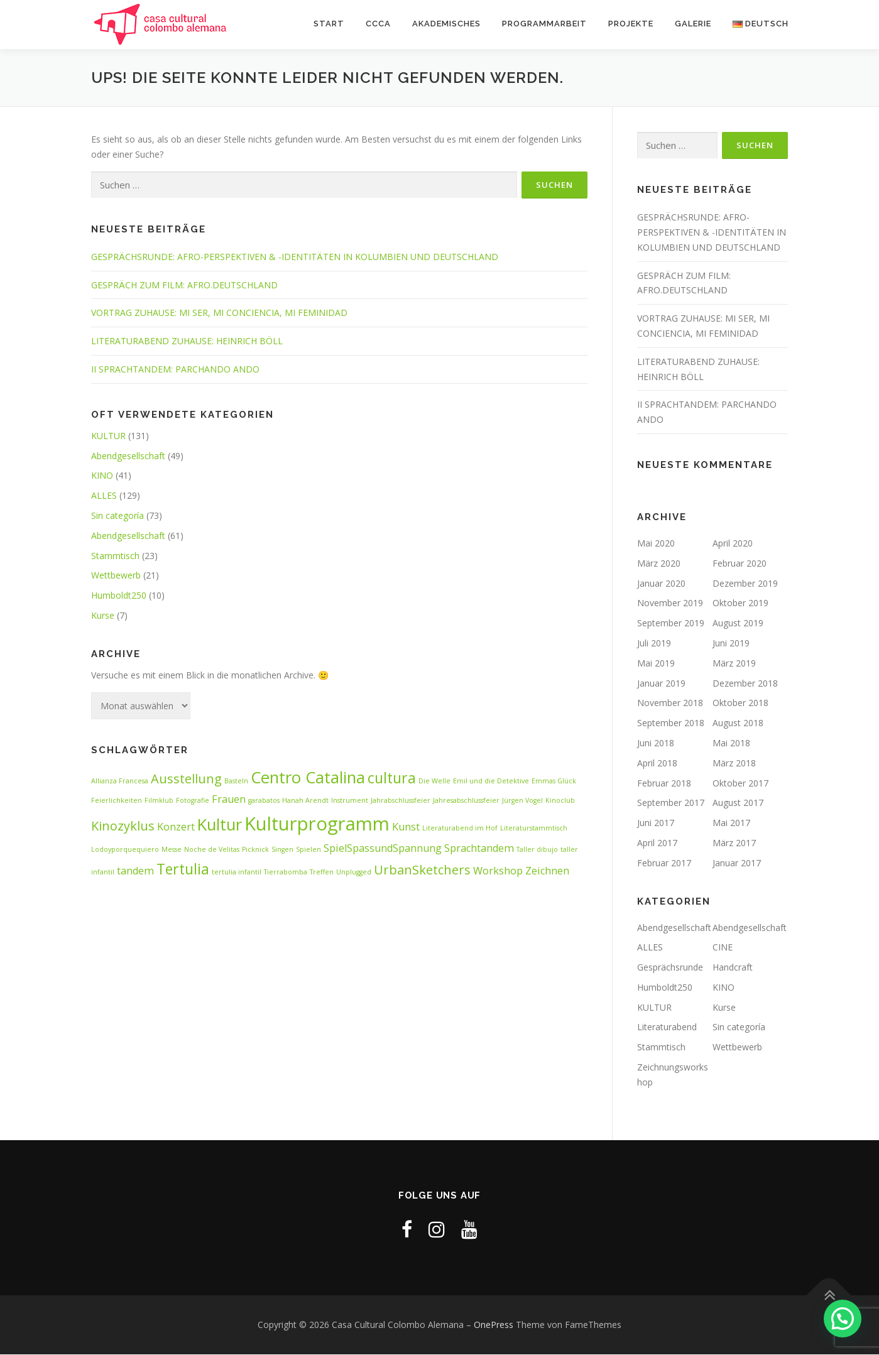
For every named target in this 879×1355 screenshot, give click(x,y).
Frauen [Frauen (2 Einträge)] (229, 800)
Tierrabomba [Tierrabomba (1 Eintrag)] (285, 872)
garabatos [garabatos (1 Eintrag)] (264, 801)
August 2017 (737, 803)
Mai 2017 (731, 823)
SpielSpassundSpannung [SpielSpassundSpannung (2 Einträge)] (383, 848)
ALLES (104, 496)
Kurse (102, 616)
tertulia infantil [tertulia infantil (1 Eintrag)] (236, 872)
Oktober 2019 (740, 603)
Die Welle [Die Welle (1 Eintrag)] (434, 780)
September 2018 (670, 723)
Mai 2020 (656, 544)
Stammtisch (115, 556)
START (329, 23)
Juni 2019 (731, 644)
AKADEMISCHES (446, 23)
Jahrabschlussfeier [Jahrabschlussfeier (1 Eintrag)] (400, 801)
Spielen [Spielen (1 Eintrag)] (308, 849)
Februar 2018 (664, 783)
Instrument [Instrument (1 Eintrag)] (349, 801)
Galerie (693, 23)
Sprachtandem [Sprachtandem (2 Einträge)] (479, 848)
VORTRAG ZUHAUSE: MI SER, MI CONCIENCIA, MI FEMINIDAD (219, 313)
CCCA (378, 23)
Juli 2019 (654, 644)
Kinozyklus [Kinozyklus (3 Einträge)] (123, 825)
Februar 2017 (664, 863)
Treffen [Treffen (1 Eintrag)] (322, 872)
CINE (722, 948)
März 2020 (658, 564)
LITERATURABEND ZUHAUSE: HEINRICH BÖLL (187, 341)
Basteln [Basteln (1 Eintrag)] (236, 780)
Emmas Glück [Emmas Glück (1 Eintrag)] (554, 780)
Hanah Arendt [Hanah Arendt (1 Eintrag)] (305, 801)
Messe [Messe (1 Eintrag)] (171, 849)
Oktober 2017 (740, 783)
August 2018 (737, 723)
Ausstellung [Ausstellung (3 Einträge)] (186, 778)
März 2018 (734, 763)
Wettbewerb (116, 576)
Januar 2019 (661, 683)
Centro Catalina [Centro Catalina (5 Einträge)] (308, 777)
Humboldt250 (118, 596)
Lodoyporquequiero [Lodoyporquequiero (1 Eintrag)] (125, 849)
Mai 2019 (656, 663)
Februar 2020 (739, 564)
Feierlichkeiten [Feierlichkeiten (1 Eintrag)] (116, 801)
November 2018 (670, 703)
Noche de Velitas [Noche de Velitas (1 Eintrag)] (211, 849)
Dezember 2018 (745, 683)
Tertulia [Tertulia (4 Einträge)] (182, 869)
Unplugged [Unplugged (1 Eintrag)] (353, 872)
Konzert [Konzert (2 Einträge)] (176, 827)
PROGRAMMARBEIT (544, 23)
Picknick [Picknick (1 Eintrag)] (255, 849)
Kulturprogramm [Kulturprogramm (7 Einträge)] (317, 823)
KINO (102, 476)
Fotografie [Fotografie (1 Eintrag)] (192, 801)
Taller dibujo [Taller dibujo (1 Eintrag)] (537, 849)
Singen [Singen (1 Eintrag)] (282, 849)
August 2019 (737, 623)
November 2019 (670, 603)
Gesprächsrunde (670, 968)
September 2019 (670, 623)
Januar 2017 (736, 863)
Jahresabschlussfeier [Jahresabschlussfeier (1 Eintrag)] (466, 801)
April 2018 (657, 763)
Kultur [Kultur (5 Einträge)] (219, 824)
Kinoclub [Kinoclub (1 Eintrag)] (560, 801)
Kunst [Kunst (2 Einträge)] (406, 827)
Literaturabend (667, 1027)
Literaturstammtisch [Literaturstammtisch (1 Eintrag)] (533, 828)
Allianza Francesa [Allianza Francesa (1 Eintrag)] (119, 780)
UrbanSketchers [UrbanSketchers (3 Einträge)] (422, 870)
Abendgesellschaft (128, 456)
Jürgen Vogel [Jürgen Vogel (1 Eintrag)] (522, 801)
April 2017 (657, 843)
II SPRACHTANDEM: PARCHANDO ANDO (175, 370)
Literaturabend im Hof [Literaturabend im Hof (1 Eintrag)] (460, 828)
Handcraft (732, 968)
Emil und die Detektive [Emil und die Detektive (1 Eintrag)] (491, 780)
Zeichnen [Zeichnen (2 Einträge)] (547, 871)
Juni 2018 (655, 743)
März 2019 (734, 663)
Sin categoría (117, 516)
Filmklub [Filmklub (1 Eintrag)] (159, 801)
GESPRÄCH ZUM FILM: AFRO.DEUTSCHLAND (184, 285)
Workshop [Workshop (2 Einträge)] (498, 871)
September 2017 (670, 803)
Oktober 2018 (740, 703)
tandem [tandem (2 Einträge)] (135, 871)
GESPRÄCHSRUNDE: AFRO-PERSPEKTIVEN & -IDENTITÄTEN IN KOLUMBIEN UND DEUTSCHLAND (294, 257)
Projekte (630, 23)
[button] (842, 1318)
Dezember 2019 (745, 583)
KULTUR (108, 436)
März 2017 (734, 843)
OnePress (493, 1325)
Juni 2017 (655, 823)
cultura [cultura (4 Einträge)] (392, 778)
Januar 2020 (661, 583)
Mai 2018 (731, 743)
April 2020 (732, 544)
